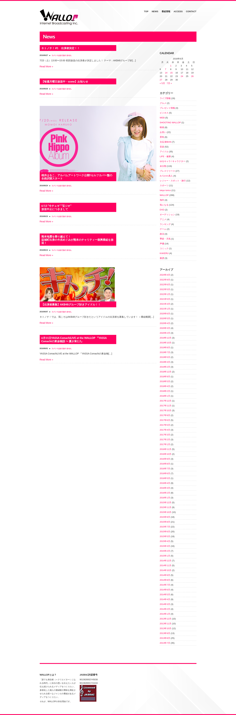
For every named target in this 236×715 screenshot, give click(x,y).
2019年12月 (165, 338)
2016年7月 (165, 468)
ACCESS (178, 11)
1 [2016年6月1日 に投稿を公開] (170, 65)
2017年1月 (165, 444)
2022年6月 (165, 284)
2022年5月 (165, 289)
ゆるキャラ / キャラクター (172, 161)
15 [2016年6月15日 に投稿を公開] (171, 72)
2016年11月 (165, 449)
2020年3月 (165, 328)
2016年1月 (165, 497)
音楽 (162, 146)
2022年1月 (165, 294)
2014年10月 (165, 570)
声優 (162, 243)
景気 (162, 137)
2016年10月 (165, 454)
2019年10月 (165, 342)
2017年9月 (165, 415)
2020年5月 (165, 318)
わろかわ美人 (166, 176)
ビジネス (164, 113)
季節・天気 (165, 238)
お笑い (163, 132)
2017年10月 (165, 410)
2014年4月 (165, 599)
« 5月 (162, 83)
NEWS (155, 11)
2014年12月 (165, 560)
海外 (162, 200)
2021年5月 (165, 299)
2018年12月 (165, 371)
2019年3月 (165, 362)
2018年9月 (165, 376)
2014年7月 (165, 585)
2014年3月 (165, 604)
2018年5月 (165, 381)
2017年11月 (165, 405)
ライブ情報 (165, 98)
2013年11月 (165, 623)
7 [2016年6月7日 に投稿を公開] (165, 69)
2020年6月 (165, 313)
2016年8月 (165, 463)
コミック (164, 248)
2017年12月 (165, 401)
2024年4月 (165, 275)
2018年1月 (165, 396)
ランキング (165, 224)
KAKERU (164, 253)
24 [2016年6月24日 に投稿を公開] (182, 76)
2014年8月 (165, 580)
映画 (162, 127)
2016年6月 (165, 473)
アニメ (163, 219)
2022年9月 (165, 279)
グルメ (163, 103)
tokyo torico (165, 190)
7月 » (169, 83)
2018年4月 (165, 386)
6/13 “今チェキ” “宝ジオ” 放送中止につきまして (56, 207)
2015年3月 (165, 546)
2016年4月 (165, 483)
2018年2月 (165, 391)
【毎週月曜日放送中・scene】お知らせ (64, 81)
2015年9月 (165, 517)
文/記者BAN (165, 142)
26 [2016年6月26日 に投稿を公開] (192, 76)
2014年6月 (165, 589)
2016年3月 (165, 488)
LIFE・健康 (165, 156)
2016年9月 (165, 459)
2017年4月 (165, 430)
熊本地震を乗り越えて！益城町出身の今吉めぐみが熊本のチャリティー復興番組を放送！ (77, 239)
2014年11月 (165, 565)
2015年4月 (165, 541)
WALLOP (164, 195)
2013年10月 (165, 628)
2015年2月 (165, 551)
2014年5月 (165, 594)
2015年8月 (165, 522)
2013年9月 (165, 633)
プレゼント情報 (167, 108)
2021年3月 (165, 304)
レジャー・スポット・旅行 (173, 180)
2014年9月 (165, 575)
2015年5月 (165, 536)
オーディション (167, 214)
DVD (162, 209)
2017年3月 (165, 434)
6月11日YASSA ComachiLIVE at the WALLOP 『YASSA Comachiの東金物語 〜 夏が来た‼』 (74, 339)
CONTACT (191, 11)
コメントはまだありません (62, 55)
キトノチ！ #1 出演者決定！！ (60, 48)
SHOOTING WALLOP (170, 122)
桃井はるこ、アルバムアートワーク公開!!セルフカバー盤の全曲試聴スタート (76, 177)
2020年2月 (165, 333)
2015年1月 (165, 555)
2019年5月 (165, 357)
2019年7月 (165, 352)
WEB (162, 117)
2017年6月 (165, 420)
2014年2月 (165, 609)
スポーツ (164, 185)
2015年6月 (165, 531)
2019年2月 (165, 367)
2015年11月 (165, 507)
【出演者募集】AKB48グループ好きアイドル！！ (71, 304)
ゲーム (163, 229)
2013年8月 (165, 638)
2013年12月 (165, 618)
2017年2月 (165, 439)
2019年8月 (165, 347)
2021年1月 (165, 308)
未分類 (163, 166)
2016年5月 (165, 478)
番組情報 (166, 11)
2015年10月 (165, 512)
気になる (164, 205)
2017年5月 (165, 425)
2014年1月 (165, 614)
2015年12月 (165, 502)
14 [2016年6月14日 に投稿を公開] (166, 72)
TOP (146, 11)
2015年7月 (165, 526)
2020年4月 (165, 323)
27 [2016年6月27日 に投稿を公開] (161, 79)
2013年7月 (165, 643)
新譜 (162, 258)
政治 (162, 234)
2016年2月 (165, 493)
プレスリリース (167, 171)
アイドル (164, 151)
